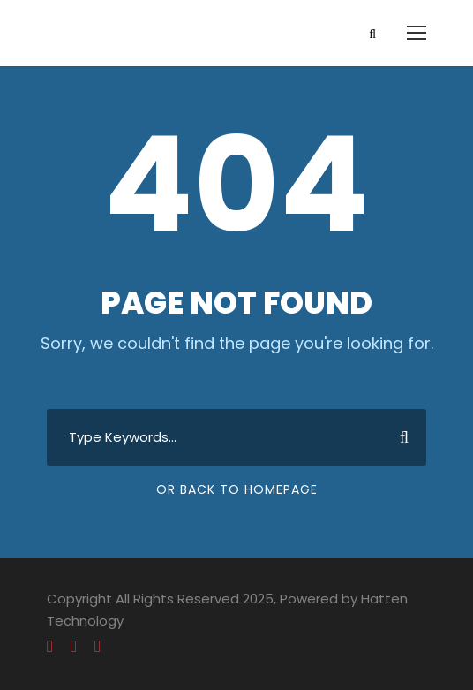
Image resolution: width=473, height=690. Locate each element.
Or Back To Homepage (237, 489)
